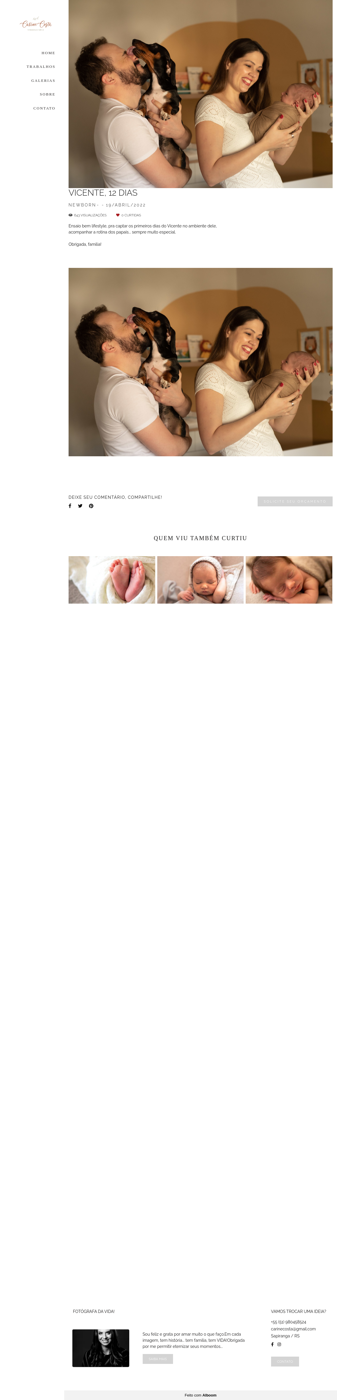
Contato (285, 1361)
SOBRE (47, 94)
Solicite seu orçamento (295, 501)
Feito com (200, 1395)
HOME (48, 53)
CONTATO (45, 108)
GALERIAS (43, 80)
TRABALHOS (41, 66)
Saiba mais (158, 1359)
